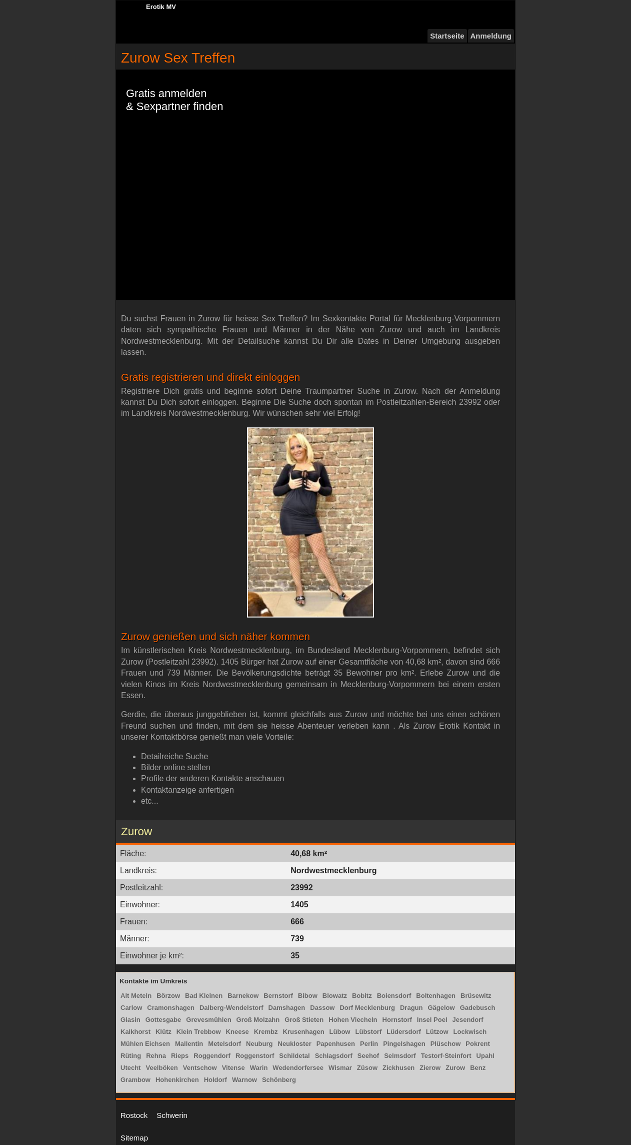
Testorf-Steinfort (446, 1055)
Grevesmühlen (208, 1019)
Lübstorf (369, 1031)
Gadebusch (478, 1007)
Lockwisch (470, 1031)
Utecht (130, 1067)
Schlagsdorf (333, 1055)
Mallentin (189, 1043)
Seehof (368, 1055)
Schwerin (172, 1115)
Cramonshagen (170, 1007)
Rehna (156, 1055)
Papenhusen (335, 1043)
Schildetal (294, 1055)
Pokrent (478, 1043)
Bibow (308, 995)
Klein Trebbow (198, 1031)
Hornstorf (397, 1019)
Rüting (130, 1055)
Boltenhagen (436, 995)
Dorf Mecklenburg (367, 1007)
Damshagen (287, 1007)
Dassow (322, 1007)
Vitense (233, 1067)
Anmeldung (491, 36)
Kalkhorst (135, 1031)
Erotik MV (161, 7)
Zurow (455, 1067)
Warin (259, 1067)
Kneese (237, 1031)
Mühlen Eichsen (145, 1043)
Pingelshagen (404, 1043)
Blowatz (334, 995)
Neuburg (259, 1043)
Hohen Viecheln (352, 1019)
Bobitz (362, 995)
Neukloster (295, 1043)
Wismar (340, 1067)
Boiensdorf (394, 995)
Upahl (485, 1055)
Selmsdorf (400, 1055)
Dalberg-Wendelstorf (232, 1007)
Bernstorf (278, 995)
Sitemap (134, 1137)
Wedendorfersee (298, 1067)
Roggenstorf (255, 1055)
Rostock (134, 1115)
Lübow (340, 1031)
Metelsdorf (224, 1043)
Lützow (437, 1031)
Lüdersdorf (403, 1031)
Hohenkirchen (177, 1079)
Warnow (244, 1079)
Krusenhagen (303, 1031)
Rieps (179, 1055)
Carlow (131, 1007)
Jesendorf (468, 1019)
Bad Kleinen (203, 995)
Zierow (430, 1067)
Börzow (168, 995)
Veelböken (162, 1067)
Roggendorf (212, 1055)
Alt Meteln (136, 995)
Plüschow (445, 1043)
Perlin (369, 1043)
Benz (478, 1067)
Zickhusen (398, 1067)
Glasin (130, 1019)
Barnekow (243, 995)
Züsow (367, 1067)
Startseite (447, 36)
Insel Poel (432, 1019)
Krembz (266, 1031)
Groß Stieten (304, 1019)
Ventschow (200, 1067)
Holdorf (215, 1079)
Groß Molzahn (258, 1019)
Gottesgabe (164, 1019)
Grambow (135, 1079)
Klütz (164, 1031)
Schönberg (279, 1079)
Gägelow (441, 1007)
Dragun (411, 1007)
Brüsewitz (475, 995)
